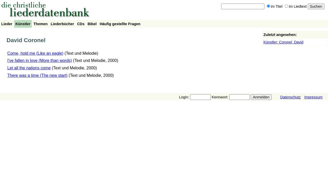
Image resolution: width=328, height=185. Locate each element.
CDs (81, 24)
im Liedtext (296, 6)
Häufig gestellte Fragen (120, 24)
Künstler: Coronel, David (283, 42)
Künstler (22, 24)
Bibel (92, 24)
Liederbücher (62, 24)
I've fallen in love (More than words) (39, 60)
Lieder (6, 24)
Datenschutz (290, 97)
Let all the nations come (29, 68)
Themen (41, 24)
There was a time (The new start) (37, 75)
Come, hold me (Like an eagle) (35, 53)
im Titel (275, 6)
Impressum (313, 97)
